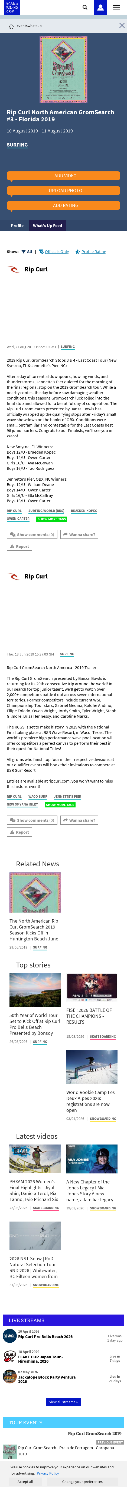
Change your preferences (82, 1481)
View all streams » (63, 1401)
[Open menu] (116, 6)
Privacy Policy (48, 1473)
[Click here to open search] (85, 7)
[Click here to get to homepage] (11, 25)
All (29, 251)
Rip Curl (36, 269)
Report (22, 546)
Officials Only (57, 251)
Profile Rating (94, 251)
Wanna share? (82, 534)
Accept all (25, 1481)
